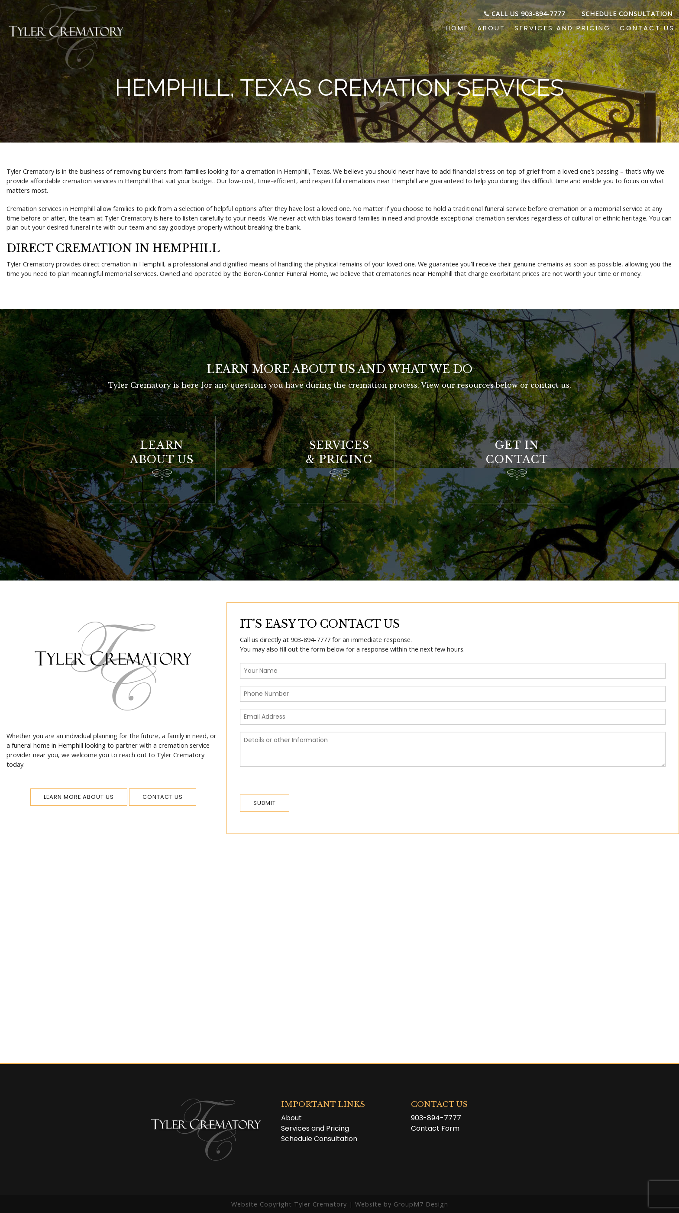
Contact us (162, 797)
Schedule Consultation (627, 14)
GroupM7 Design (421, 1204)
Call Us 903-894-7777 (524, 14)
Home (457, 27)
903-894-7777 (436, 1118)
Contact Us (647, 27)
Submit (264, 803)
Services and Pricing (562, 27)
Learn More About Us (79, 797)
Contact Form (435, 1128)
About (491, 27)
